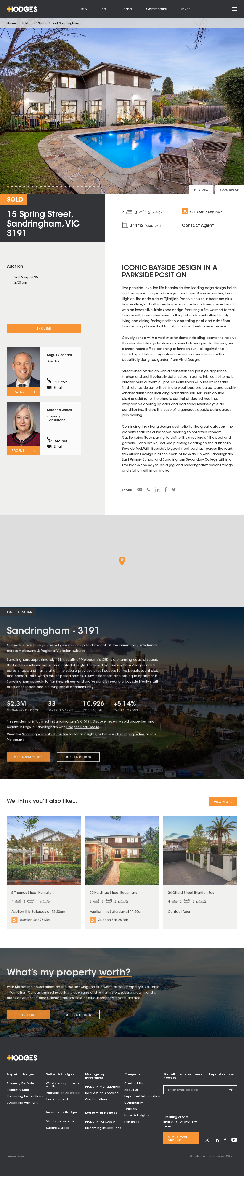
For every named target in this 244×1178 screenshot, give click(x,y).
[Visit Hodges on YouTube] (234, 1142)
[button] (122, 561)
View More (223, 802)
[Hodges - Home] (22, 9)
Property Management (103, 1088)
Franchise (132, 1123)
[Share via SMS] (148, 490)
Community (133, 1104)
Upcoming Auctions (22, 1104)
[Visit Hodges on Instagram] (207, 1143)
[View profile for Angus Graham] (44, 375)
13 (57, 186)
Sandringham (65, 727)
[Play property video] (201, 189)
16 (69, 186)
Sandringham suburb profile (45, 740)
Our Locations (96, 1101)
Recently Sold (18, 1091)
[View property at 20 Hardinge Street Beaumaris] (122, 879)
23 (98, 186)
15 (65, 186)
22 (94, 186)
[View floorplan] (229, 189)
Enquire (44, 328)
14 (61, 186)
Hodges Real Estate (82, 733)
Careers (130, 1110)
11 (49, 186)
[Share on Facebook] (166, 491)
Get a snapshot (28, 763)
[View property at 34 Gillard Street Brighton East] (200, 879)
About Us (131, 1091)
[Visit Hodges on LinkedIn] (217, 1142)
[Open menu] (234, 9)
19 (82, 186)
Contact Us (133, 1085)
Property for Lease (100, 1123)
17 (73, 186)
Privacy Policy (15, 1158)
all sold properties (130, 740)
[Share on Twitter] (174, 490)
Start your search (60, 1123)
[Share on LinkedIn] (157, 491)
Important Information (142, 1098)
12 (53, 186)
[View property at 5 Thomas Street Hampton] (44, 879)
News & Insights (136, 1117)
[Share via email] (139, 490)
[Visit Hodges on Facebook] (225, 1142)
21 (90, 186)
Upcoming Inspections (25, 1098)
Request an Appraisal (63, 1094)
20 (86, 186)
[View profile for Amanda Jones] (44, 439)
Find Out (28, 1022)
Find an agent (57, 1101)
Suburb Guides (78, 763)
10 (44, 186)
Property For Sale (20, 1085)
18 (77, 186)
